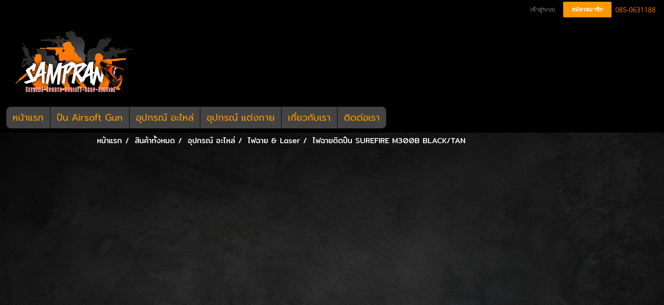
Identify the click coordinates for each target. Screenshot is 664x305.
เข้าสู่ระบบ (542, 9)
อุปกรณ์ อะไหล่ (165, 118)
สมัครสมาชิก (587, 9)
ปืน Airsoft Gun (90, 118)
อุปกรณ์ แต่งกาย (241, 118)
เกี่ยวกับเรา (309, 118)
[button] (393, 117)
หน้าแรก (28, 118)
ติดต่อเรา (362, 118)
